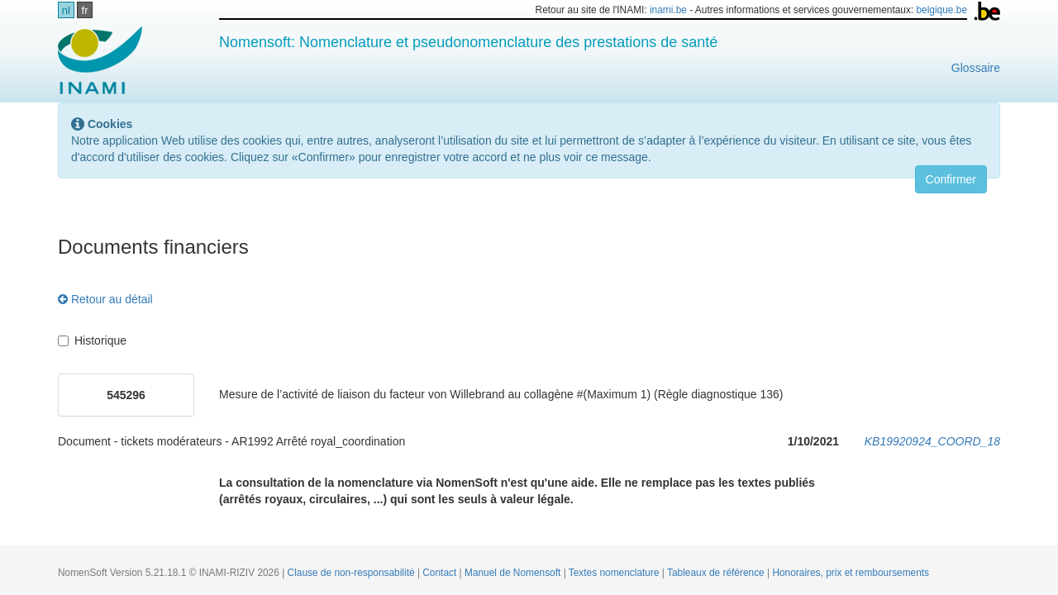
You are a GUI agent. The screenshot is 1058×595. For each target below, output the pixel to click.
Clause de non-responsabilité (352, 572)
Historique (92, 340)
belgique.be (942, 10)
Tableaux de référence (717, 572)
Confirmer (951, 179)
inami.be (668, 10)
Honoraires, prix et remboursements (850, 572)
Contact (440, 572)
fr (85, 10)
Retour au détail (105, 299)
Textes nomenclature (615, 572)
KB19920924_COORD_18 (932, 441)
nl (66, 10)
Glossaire (975, 67)
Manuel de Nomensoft (514, 572)
